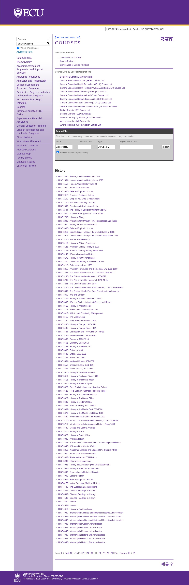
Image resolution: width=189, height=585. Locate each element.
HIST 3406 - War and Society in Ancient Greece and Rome (84, 302)
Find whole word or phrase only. (74, 152)
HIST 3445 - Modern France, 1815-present (77, 335)
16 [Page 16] (80, 553)
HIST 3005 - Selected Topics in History (75, 228)
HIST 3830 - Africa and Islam (71, 439)
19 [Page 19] (92, 553)
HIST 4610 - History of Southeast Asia (75, 509)
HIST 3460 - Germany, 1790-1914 (73, 339)
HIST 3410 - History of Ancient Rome (75, 306)
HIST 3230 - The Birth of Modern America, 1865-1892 (82, 276)
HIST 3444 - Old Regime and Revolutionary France (81, 332)
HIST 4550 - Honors (67, 502)
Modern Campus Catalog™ (86, 579)
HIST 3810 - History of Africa (71, 431)
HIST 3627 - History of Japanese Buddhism (77, 394)
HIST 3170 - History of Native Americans (76, 258)
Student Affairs (24, 137)
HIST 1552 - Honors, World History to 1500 (77, 184)
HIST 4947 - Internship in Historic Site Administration (81, 538)
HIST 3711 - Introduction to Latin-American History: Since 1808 (86, 424)
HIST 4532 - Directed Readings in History (76, 494)
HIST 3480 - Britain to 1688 (70, 350)
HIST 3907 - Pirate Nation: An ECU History (77, 457)
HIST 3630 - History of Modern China (75, 402)
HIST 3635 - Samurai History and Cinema (77, 405)
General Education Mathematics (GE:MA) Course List (84, 95)
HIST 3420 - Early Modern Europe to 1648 (77, 321)
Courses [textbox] (22, 39)
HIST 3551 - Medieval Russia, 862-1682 (76, 361)
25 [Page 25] (115, 553)
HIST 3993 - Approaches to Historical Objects (78, 472)
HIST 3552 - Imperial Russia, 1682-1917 (76, 365)
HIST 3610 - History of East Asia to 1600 (76, 372)
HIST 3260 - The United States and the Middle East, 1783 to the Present (90, 287)
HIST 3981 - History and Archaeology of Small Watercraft (83, 465)
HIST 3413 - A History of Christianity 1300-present (80, 313)
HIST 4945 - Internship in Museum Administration (80, 531)
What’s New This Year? (29, 141)
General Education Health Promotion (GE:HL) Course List (86, 84)
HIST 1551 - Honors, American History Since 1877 (80, 180)
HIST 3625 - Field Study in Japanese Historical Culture (82, 387)
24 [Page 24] (112, 553)
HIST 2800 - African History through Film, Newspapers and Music (87, 221)
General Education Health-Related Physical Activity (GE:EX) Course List (92, 88)
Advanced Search (25, 52)
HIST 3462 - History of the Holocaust (74, 346)
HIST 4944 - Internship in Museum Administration (80, 527)
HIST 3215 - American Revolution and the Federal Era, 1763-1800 (88, 269)
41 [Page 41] (134, 553)
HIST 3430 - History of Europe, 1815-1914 (77, 324)
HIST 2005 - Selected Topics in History (75, 191)
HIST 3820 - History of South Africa (74, 435)
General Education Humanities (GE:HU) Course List (83, 92)
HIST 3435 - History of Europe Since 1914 (77, 328)
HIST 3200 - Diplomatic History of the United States (81, 261)
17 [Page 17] (84, 553)
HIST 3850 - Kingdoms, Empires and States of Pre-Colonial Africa (87, 450)
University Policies (26, 165)
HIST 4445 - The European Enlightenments (77, 487)
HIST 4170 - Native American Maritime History (79, 483)
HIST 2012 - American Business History (76, 195)
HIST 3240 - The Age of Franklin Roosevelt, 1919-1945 (83, 280)
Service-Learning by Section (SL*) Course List (80, 117)
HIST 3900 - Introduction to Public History (77, 454)
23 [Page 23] (108, 553)
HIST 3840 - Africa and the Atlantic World (76, 446)
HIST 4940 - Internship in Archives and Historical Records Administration (90, 513)
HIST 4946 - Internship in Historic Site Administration (81, 535)
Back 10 (68, 553)
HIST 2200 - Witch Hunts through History (76, 202)
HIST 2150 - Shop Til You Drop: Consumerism (79, 199)
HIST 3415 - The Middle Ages (71, 317)
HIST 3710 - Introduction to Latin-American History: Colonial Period (88, 420)
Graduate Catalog (26, 161)
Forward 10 (125, 553)
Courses (21, 107)
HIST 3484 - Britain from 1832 (71, 357)
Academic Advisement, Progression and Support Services (30, 69)
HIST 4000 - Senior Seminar (71, 476)
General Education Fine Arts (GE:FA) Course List (82, 80)
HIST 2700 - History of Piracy (71, 217)
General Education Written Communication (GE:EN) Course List (88, 106)
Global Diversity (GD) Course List (75, 110)
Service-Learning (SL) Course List (75, 114)
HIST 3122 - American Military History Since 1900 (80, 250)
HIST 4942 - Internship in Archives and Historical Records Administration (90, 520)
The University (24, 62)
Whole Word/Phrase (29, 48)
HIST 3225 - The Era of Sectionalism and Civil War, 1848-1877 (86, 273)
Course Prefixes (67, 61)
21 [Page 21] (100, 553)
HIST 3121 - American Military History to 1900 (78, 247)
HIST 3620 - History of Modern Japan (75, 383)
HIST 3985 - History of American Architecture (78, 468)
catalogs (29, 579)
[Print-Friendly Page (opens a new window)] (167, 39)
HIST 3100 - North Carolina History (74, 239)
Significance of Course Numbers (74, 65)
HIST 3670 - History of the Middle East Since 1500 (81, 413)
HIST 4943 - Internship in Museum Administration (80, 524)
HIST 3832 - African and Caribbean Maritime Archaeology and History (89, 442)
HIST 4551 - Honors (67, 505)
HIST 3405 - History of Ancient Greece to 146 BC (80, 298)
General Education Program (31, 125)
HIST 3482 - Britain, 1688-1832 (72, 354)
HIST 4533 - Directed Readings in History (76, 498)
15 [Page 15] (76, 553)
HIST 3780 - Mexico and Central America (76, 428)
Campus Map (24, 153)
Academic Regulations (28, 76)
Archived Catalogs (26, 149)
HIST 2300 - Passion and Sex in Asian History (78, 206)
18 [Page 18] (88, 553)
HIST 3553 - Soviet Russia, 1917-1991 (75, 369)
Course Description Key (70, 57)
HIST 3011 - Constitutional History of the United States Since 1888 (88, 236)
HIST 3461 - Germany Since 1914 (73, 343)
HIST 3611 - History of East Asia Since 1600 (78, 376)
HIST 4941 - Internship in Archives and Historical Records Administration (90, 516)
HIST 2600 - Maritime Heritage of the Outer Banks (80, 213)
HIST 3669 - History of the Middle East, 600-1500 (80, 409)
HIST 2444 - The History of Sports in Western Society (82, 210)
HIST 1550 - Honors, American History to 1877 (79, 176)
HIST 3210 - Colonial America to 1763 (75, 265)
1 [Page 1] (61, 553)
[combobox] (139, 29)
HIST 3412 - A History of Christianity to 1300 (78, 309)
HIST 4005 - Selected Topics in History (75, 479)
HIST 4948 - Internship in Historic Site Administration (81, 542)
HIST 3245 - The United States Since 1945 (77, 284)
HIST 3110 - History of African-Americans (76, 243)
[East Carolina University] (29, 12)
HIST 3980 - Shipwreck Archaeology (74, 461)
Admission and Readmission (31, 80)
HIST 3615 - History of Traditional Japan (76, 380)
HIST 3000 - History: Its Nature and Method (77, 224)
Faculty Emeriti (24, 157)
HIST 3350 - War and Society (71, 295)
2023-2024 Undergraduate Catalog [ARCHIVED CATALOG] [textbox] (135, 29)
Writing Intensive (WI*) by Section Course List (80, 125)
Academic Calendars (27, 145)
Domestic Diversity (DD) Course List (76, 77)
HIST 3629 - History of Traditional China (76, 398)
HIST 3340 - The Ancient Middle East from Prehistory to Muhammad (88, 291)
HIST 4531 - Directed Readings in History (76, 490)
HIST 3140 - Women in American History (76, 254)
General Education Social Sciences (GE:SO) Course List (85, 103)
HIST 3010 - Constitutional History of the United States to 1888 (86, 232)
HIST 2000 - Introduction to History (74, 188)
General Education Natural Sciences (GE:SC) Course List (86, 99)
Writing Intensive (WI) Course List (75, 121)
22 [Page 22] (104, 553)
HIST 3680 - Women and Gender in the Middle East (81, 417)
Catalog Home (24, 58)
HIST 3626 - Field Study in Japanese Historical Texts (82, 391)
